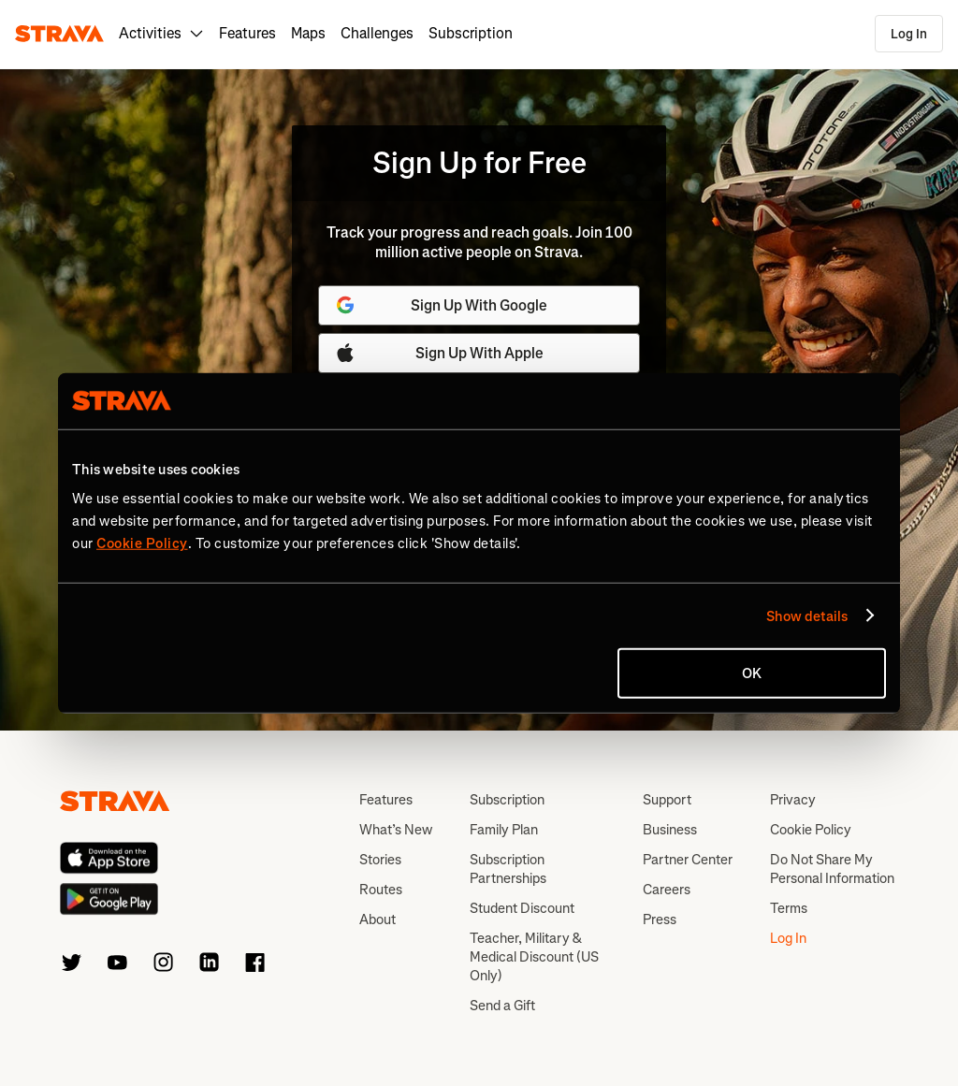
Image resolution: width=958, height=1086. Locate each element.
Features (247, 33)
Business (670, 829)
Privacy (793, 799)
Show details (807, 615)
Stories (380, 859)
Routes (380, 889)
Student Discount (522, 908)
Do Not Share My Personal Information (832, 869)
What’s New (395, 829)
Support (667, 799)
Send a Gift (502, 1005)
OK (752, 673)
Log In (909, 34)
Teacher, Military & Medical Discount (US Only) (534, 957)
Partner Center (688, 859)
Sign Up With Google (440, 305)
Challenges (377, 33)
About (377, 919)
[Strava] (59, 34)
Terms (788, 908)
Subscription (470, 33)
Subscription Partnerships (508, 869)
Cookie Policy (810, 829)
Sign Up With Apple (439, 352)
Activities (161, 33)
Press (659, 919)
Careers (666, 889)
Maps (308, 33)
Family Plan (504, 829)
